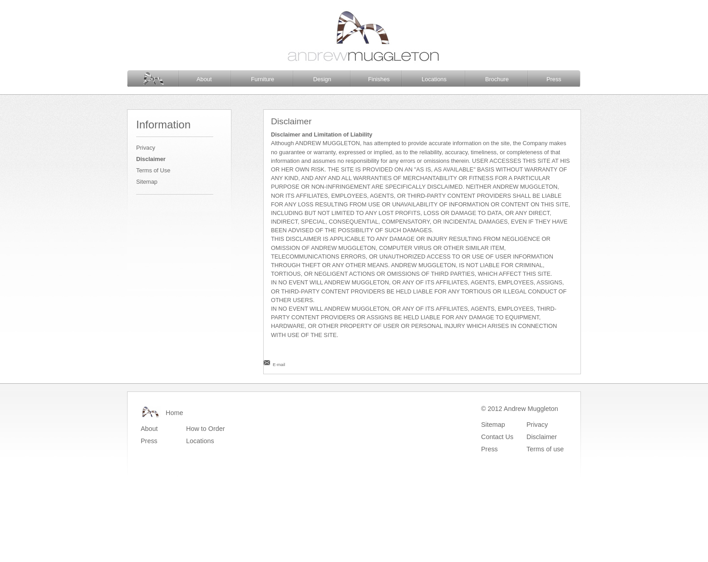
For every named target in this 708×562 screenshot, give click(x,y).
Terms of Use (153, 170)
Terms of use (545, 449)
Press (553, 79)
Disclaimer (151, 159)
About (204, 79)
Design (322, 79)
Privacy (145, 147)
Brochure (497, 79)
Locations (434, 79)
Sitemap (146, 181)
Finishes (379, 79)
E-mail (279, 364)
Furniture (262, 79)
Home (174, 412)
